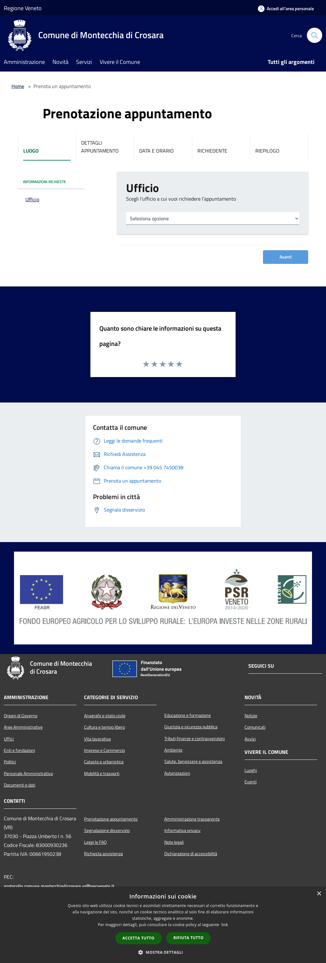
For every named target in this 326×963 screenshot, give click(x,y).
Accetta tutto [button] (138, 938)
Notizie (250, 715)
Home (17, 86)
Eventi (250, 781)
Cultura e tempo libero (104, 727)
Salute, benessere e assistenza (193, 761)
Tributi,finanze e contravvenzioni (194, 738)
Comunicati (255, 727)
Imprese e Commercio (104, 750)
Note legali (174, 842)
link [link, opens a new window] (225, 924)
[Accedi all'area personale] (286, 9)
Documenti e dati (19, 784)
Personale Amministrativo (28, 773)
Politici (10, 761)
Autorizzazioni (177, 773)
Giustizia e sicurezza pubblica (190, 726)
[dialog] (163, 925)
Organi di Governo (20, 715)
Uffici (9, 738)
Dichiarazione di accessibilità (190, 853)
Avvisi (250, 738)
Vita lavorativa (97, 738)
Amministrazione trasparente (192, 818)
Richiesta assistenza (103, 853)
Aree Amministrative (23, 727)
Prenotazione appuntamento (111, 818)
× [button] (318, 893)
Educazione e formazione (187, 715)
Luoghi (250, 770)
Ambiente (173, 749)
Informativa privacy (182, 830)
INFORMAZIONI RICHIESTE (44, 182)
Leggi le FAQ (95, 842)
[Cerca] (314, 35)
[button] (163, 952)
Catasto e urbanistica (104, 761)
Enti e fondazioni (19, 750)
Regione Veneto (23, 8)
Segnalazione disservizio (107, 830)
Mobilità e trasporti (101, 773)
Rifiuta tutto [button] (189, 937)
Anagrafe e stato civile (104, 715)
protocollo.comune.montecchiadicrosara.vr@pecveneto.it (59, 886)
